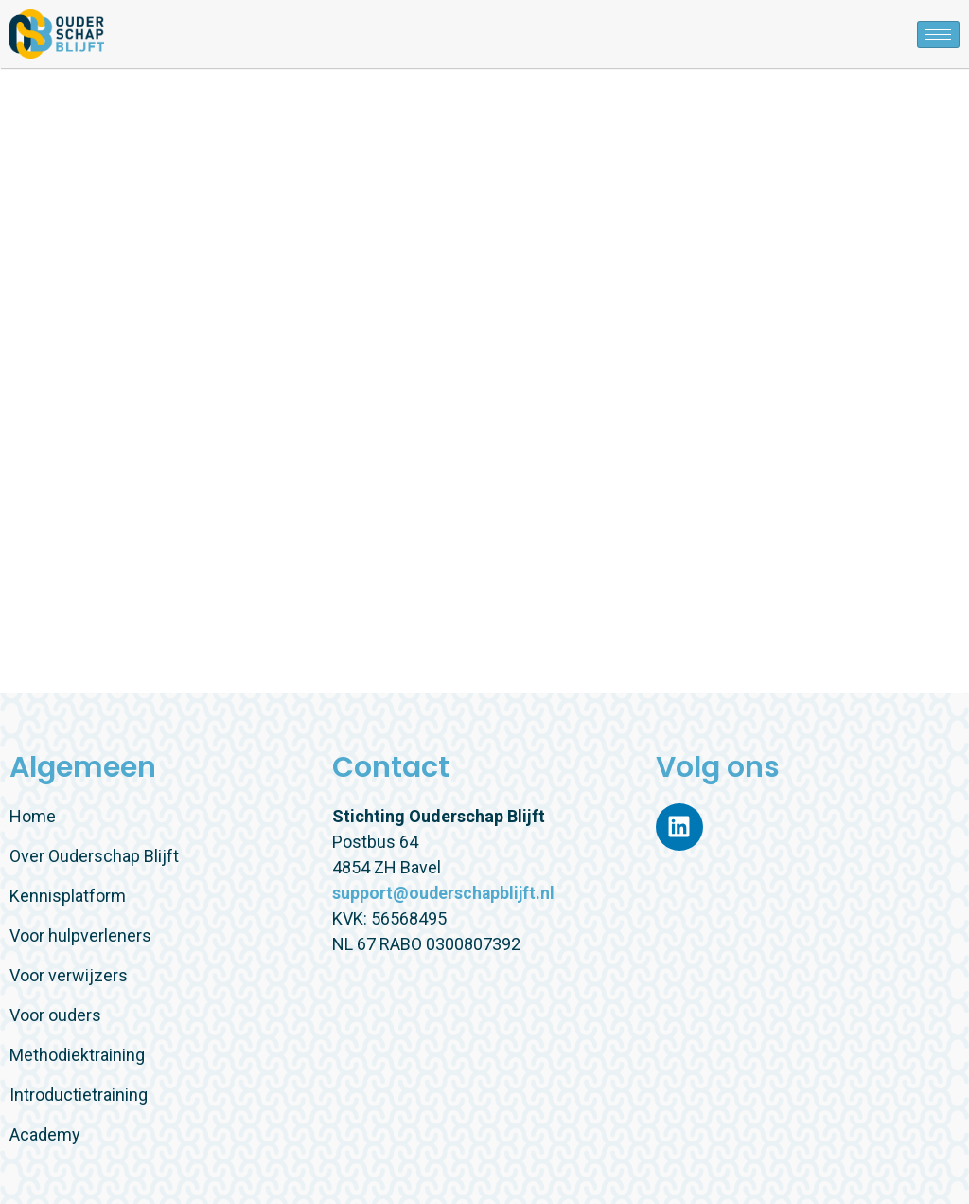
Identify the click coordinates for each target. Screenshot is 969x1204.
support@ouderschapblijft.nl (444, 893)
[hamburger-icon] (938, 34)
